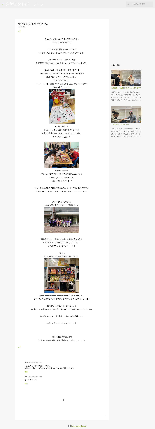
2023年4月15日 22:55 (35, 362)
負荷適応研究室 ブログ (25, 4)
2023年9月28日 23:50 (35, 376)
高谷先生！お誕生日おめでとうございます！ (126, 88)
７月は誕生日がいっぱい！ (120, 124)
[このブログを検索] (142, 4)
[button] (19, 31)
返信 (26, 372)
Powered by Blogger (77, 426)
